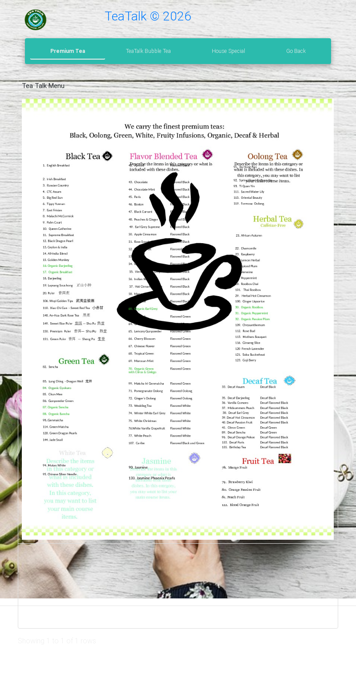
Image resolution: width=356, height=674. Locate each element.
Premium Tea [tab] (67, 51)
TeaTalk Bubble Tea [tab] (148, 51)
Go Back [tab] (296, 51)
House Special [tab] (228, 51)
